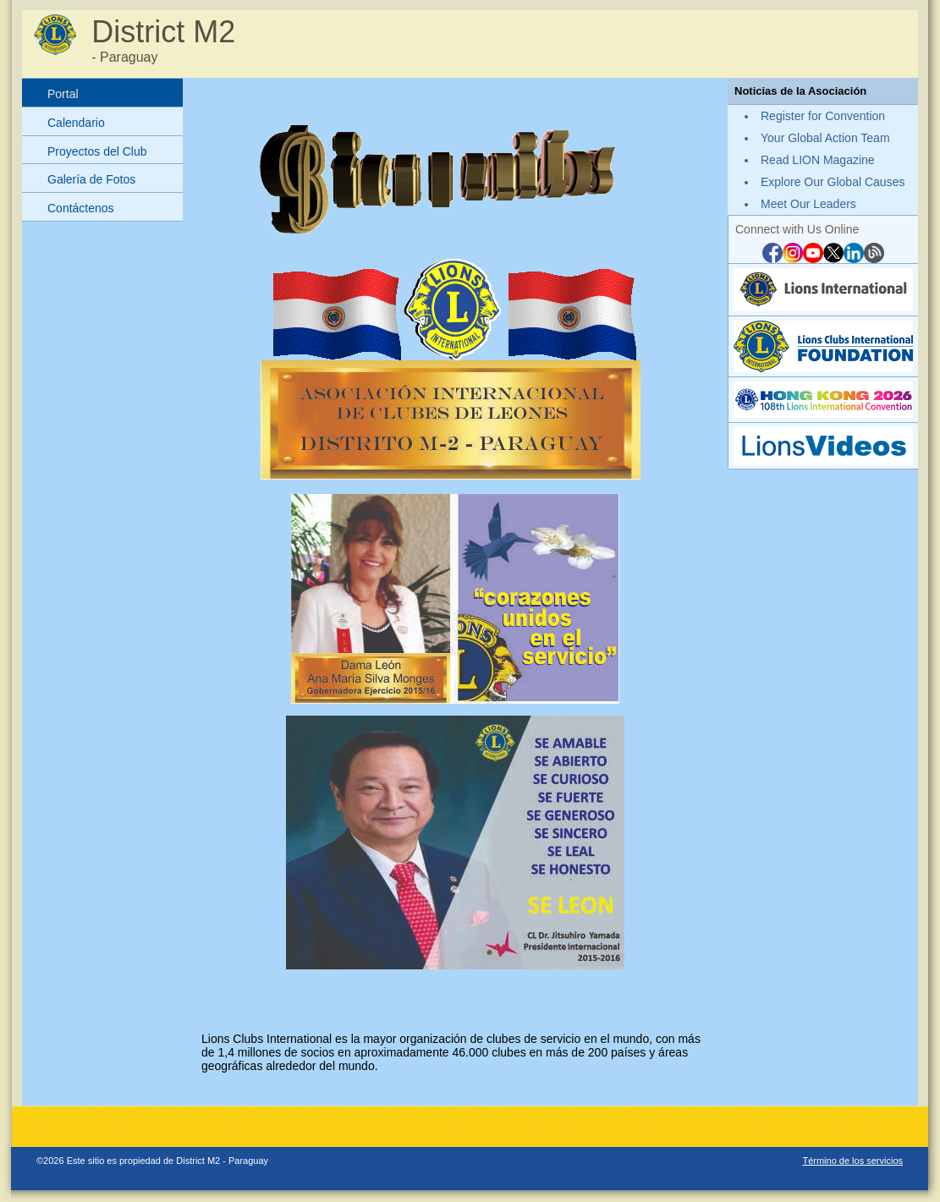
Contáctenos (80, 208)
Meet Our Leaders (808, 204)
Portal (63, 94)
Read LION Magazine (818, 160)
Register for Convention (823, 116)
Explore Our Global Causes (832, 182)
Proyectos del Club (97, 151)
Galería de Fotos (91, 179)
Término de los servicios (852, 1160)
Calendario (76, 122)
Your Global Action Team (825, 138)
